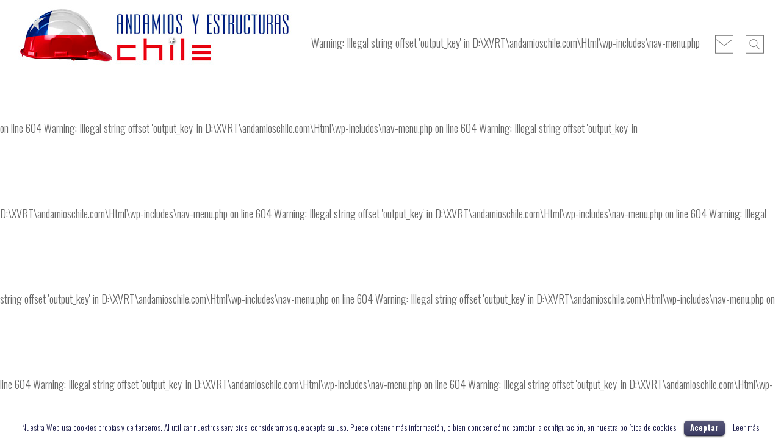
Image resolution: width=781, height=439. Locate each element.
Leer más (746, 427)
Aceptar (704, 427)
